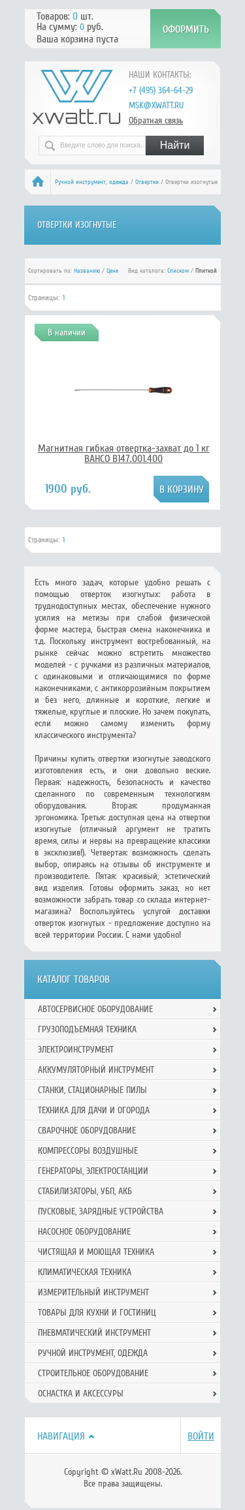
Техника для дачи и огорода (94, 1110)
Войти (201, 1436)
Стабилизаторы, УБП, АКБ (85, 1191)
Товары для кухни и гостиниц (97, 1312)
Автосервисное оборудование (95, 1009)
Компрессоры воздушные (88, 1150)
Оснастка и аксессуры (80, 1393)
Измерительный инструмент (93, 1292)
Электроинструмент (76, 1049)
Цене (112, 271)
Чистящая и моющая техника (96, 1251)
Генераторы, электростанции (93, 1171)
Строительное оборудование (93, 1373)
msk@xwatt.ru (156, 105)
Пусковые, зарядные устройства (100, 1211)
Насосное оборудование (84, 1231)
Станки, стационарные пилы (92, 1090)
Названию (87, 271)
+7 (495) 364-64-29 (161, 90)
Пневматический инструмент (94, 1332)
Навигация (61, 1436)
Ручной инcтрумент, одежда (92, 182)
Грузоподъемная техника (87, 1029)
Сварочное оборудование (87, 1130)
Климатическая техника (84, 1272)
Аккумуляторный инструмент (96, 1069)
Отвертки (147, 182)
